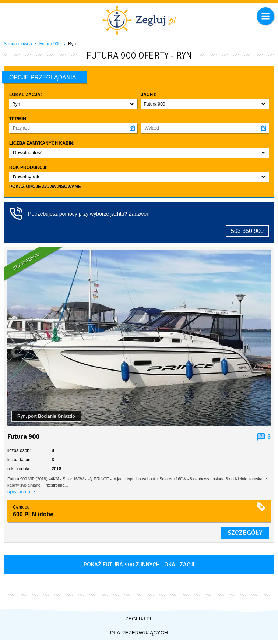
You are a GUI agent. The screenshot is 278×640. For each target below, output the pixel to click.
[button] (73, 104)
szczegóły (245, 532)
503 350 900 (247, 231)
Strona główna (18, 43)
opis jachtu (19, 491)
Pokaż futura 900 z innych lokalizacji (139, 564)
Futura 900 (50, 43)
